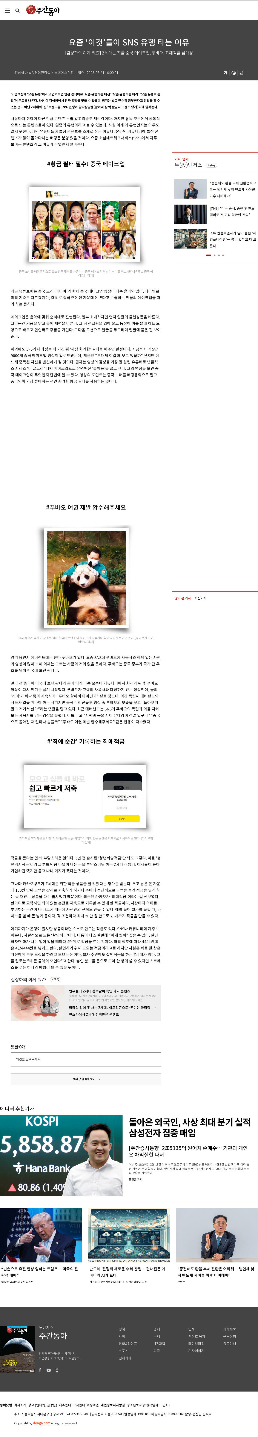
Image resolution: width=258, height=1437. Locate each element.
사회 (122, 1336)
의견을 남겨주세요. (28, 1059)
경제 (157, 1329)
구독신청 (229, 1336)
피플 (157, 1351)
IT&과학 (159, 1344)
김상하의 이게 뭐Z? (28, 980)
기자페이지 (196, 1351)
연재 (191, 1329)
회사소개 (20, 1405)
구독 (56, 980)
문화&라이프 (128, 1344)
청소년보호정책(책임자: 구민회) (148, 1405)
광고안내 (229, 1344)
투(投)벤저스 (188, 165)
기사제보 (229, 1329)
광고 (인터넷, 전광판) (42, 1405)
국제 (157, 1336)
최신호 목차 (196, 1336)
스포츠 (123, 1351)
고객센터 (79, 1405)
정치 (122, 1329)
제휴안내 (65, 1405)
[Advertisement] (49, 440)
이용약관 (93, 1405)
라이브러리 (196, 1344)
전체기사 (125, 1358)
